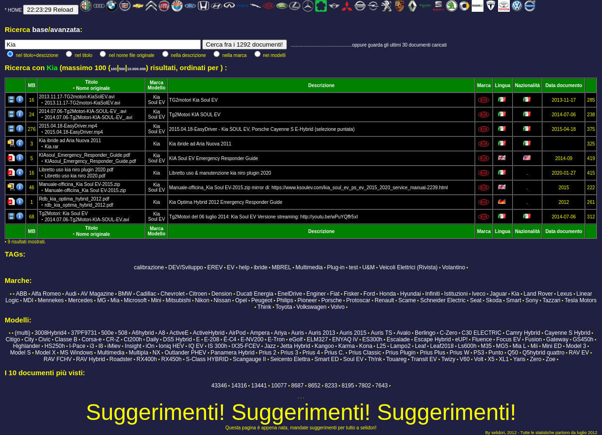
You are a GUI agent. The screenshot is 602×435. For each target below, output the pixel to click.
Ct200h (133, 339)
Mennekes (50, 300)
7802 (364, 385)
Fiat (335, 293)
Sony (531, 300)
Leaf (420, 346)
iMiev (113, 346)
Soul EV (156, 102)
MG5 (502, 346)
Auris (297, 333)
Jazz (270, 346)
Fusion (533, 339)
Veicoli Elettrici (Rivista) (408, 267)
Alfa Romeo (46, 293)
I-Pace (77, 346)
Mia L (519, 346)
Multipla (138, 352)
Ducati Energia (255, 293)
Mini (156, 300)
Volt (478, 359)
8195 (347, 385)
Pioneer (307, 300)
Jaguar (498, 293)
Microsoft (135, 300)
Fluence (482, 339)
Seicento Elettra (290, 359)
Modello (157, 87)
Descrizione (321, 85)
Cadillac (146, 293)
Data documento (564, 85)
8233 (331, 385)
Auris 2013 (321, 333)
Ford (369, 293)
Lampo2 (400, 346)
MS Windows (76, 352)
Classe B (66, 339)
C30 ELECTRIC (482, 333)
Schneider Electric (443, 300)
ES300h (372, 339)
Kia (156, 97)
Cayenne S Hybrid (567, 333)
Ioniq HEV (171, 346)
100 (114, 69)
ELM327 (317, 339)
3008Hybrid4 (51, 333)
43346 (219, 385)
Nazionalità (527, 85)
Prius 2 (267, 352)
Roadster (121, 359)
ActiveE (179, 333)
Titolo (91, 82)
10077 (279, 385)
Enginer (315, 293)
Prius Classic (365, 352)
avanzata (65, 29)
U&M (368, 267)
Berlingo (425, 333)
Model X (45, 352)
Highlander (26, 346)
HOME (15, 10)
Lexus (564, 293)
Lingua (502, 85)
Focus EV (508, 339)
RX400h (146, 359)
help (244, 267)
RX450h (171, 359)
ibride (260, 267)
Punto (496, 352)
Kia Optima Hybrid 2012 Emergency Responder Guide (226, 202)
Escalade (398, 339)
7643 (381, 385)
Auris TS (381, 333)
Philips (285, 300)
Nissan (222, 300)
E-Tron (276, 339)
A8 (161, 333)
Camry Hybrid (523, 333)
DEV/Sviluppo (185, 267)
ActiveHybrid (208, 333)
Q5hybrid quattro (543, 352)
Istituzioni (455, 293)
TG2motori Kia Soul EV (193, 100)
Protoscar (358, 300)
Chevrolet (172, 293)
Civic (44, 339)
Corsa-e (92, 339)
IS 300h (217, 346)
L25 (381, 346)
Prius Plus (432, 352)
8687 (297, 385)
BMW (125, 293)
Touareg (396, 359)
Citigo (13, 339)
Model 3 (576, 346)
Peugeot (261, 300)
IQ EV (196, 346)
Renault (384, 300)
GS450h (583, 339)
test (353, 267)
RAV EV (579, 352)
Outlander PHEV (185, 352)
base (40, 29)
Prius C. (334, 352)
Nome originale (93, 88)
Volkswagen (311, 307)
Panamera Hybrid (232, 352)
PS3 (479, 352)
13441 (259, 385)
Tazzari (552, 300)
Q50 (512, 352)
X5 (491, 359)
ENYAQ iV (345, 339)
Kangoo (324, 346)
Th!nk (375, 359)
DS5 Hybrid (177, 339)
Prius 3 (289, 352)
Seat (476, 300)
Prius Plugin (401, 352)
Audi (70, 293)
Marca (156, 82)
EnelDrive (289, 293)
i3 (92, 346)
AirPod (237, 333)
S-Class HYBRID (207, 359)
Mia (115, 300)
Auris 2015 (353, 333)
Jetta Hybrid (295, 346)
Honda (387, 293)
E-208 (211, 339)
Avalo (403, 333)
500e (107, 333)
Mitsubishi (178, 300)
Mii (534, 346)
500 (122, 69)
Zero (535, 359)
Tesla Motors (581, 300)
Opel (241, 300)
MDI (28, 300)
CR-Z (112, 339)
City (29, 339)
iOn (150, 346)
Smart (513, 300)
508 (122, 333)
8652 (314, 385)
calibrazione (149, 267)
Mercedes (80, 300)
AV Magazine (97, 293)
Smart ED (327, 359)
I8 (100, 346)
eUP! (461, 339)
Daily (152, 339)
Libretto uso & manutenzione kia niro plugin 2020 (220, 173)
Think (264, 307)
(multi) (22, 333)
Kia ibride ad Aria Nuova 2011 (200, 143)
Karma (346, 346)
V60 (464, 359)
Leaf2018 (442, 346)
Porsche (331, 300)
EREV (215, 267)
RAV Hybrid (90, 359)
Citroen (198, 293)
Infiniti (432, 293)
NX (156, 352)
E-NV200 (252, 339)
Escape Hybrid (432, 339)
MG (101, 300)
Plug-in (335, 267)
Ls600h (467, 346)
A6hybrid (143, 333)
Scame (407, 300)
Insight (133, 346)
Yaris (519, 359)
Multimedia (309, 267)
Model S (20, 352)
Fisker (351, 293)
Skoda (494, 300)
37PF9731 (84, 333)
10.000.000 (136, 69)
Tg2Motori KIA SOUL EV (195, 114)
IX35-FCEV (245, 346)
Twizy (448, 359)
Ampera (259, 333)
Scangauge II (249, 359)
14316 (239, 385)
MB (32, 85)
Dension (221, 293)
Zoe (550, 359)
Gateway (557, 339)
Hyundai (410, 293)
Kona (365, 346)
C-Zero (448, 333)
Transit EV (424, 359)
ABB (21, 293)
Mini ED (552, 346)
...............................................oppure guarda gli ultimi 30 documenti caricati (369, 45)
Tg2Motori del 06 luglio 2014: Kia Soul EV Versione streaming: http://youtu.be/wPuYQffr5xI (263, 216)
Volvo (337, 307)
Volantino (453, 267)
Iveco (478, 293)
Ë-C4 (229, 339)
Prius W (459, 352)
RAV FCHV (58, 359)
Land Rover (538, 293)
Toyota (284, 307)
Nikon (202, 300)
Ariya (280, 333)
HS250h (55, 346)
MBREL (281, 267)
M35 (486, 346)
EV (231, 267)
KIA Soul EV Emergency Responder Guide (213, 158)
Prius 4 (311, 352)
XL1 (504, 359)
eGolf (296, 339)
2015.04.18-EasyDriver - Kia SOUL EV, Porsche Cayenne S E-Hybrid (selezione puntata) (262, 129)
